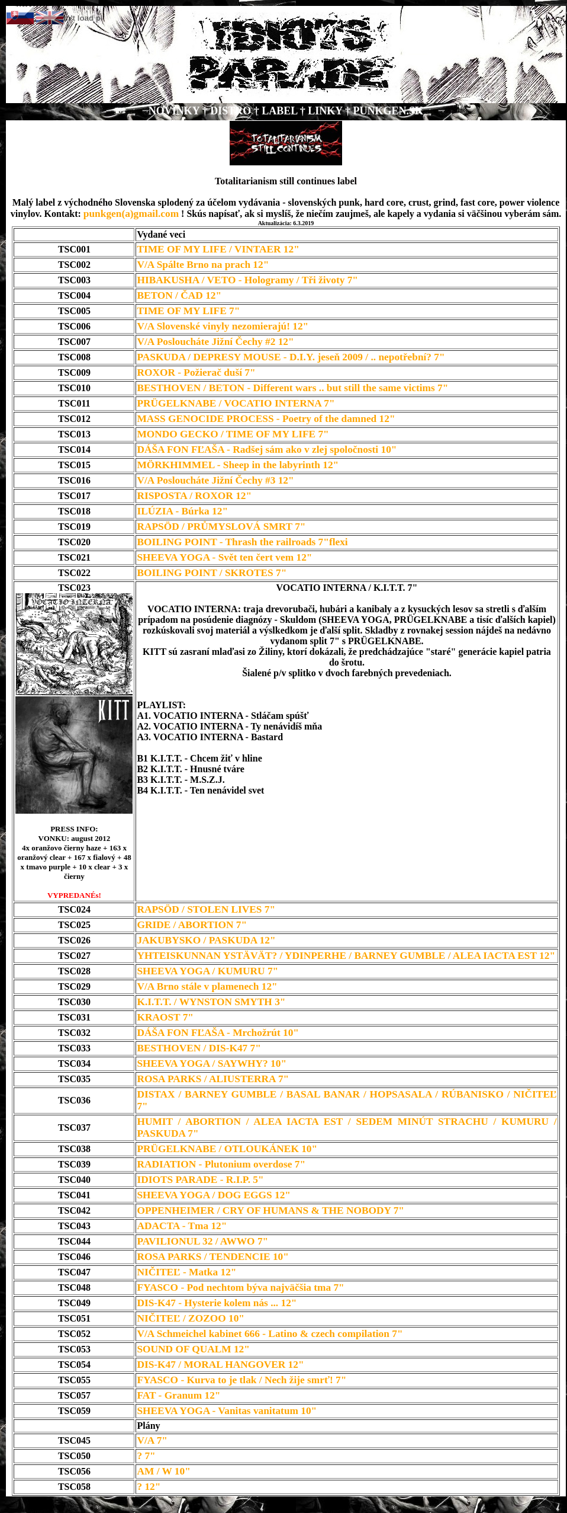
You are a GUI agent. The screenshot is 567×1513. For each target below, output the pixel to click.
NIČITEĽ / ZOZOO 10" (190, 1318)
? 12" (148, 1486)
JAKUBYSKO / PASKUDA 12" (206, 940)
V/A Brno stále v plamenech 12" (207, 986)
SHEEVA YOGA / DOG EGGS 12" (214, 1195)
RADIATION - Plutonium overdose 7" (221, 1164)
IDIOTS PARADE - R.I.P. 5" (200, 1179)
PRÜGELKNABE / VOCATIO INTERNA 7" (235, 403)
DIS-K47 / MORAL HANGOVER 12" (220, 1364)
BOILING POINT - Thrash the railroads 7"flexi (242, 542)
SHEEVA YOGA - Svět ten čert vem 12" (224, 557)
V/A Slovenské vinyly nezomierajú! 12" (222, 326)
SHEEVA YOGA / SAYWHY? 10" (211, 1063)
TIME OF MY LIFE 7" (188, 310)
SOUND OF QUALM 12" (193, 1349)
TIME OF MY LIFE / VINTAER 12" (218, 249)
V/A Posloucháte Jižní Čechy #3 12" (215, 480)
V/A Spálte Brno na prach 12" (203, 264)
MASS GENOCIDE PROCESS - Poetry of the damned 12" (266, 418)
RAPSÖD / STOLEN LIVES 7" (206, 909)
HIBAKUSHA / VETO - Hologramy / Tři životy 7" (247, 280)
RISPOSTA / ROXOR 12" (194, 495)
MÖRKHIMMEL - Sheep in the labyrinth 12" (238, 465)
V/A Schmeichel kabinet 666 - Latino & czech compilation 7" (269, 1333)
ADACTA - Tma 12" (182, 1225)
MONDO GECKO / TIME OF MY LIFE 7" (232, 434)
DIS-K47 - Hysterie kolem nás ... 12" (217, 1303)
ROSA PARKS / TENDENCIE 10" (212, 1256)
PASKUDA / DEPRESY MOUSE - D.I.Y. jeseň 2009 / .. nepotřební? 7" (290, 357)
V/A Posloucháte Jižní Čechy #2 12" (215, 341)
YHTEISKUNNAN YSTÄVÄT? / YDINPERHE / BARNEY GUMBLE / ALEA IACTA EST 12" (346, 955)
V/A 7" (152, 1440)
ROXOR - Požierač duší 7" (196, 372)
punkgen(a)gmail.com (131, 213)
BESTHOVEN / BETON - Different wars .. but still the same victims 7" (292, 388)
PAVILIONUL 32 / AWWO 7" (202, 1241)
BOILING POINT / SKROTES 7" (211, 572)
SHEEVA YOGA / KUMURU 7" (207, 971)
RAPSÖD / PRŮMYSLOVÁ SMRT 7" (221, 526)
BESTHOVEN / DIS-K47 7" (198, 1048)
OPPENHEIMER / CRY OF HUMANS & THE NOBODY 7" (270, 1210)
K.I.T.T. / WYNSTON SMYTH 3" (211, 1001)
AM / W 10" (163, 1471)
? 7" (146, 1455)
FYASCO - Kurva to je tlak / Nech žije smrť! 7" (241, 1380)
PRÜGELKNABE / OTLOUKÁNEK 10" (227, 1148)
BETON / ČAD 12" (179, 295)
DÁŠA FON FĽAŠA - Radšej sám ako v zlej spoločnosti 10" (267, 449)
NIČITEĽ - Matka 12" (186, 1272)
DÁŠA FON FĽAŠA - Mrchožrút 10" (218, 1032)
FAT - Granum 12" (178, 1395)
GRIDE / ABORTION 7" (192, 924)
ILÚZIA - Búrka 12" (182, 511)
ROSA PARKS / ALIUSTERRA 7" (213, 1079)
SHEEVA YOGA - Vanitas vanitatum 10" (227, 1410)
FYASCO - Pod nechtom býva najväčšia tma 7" (240, 1287)
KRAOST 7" (165, 1017)
